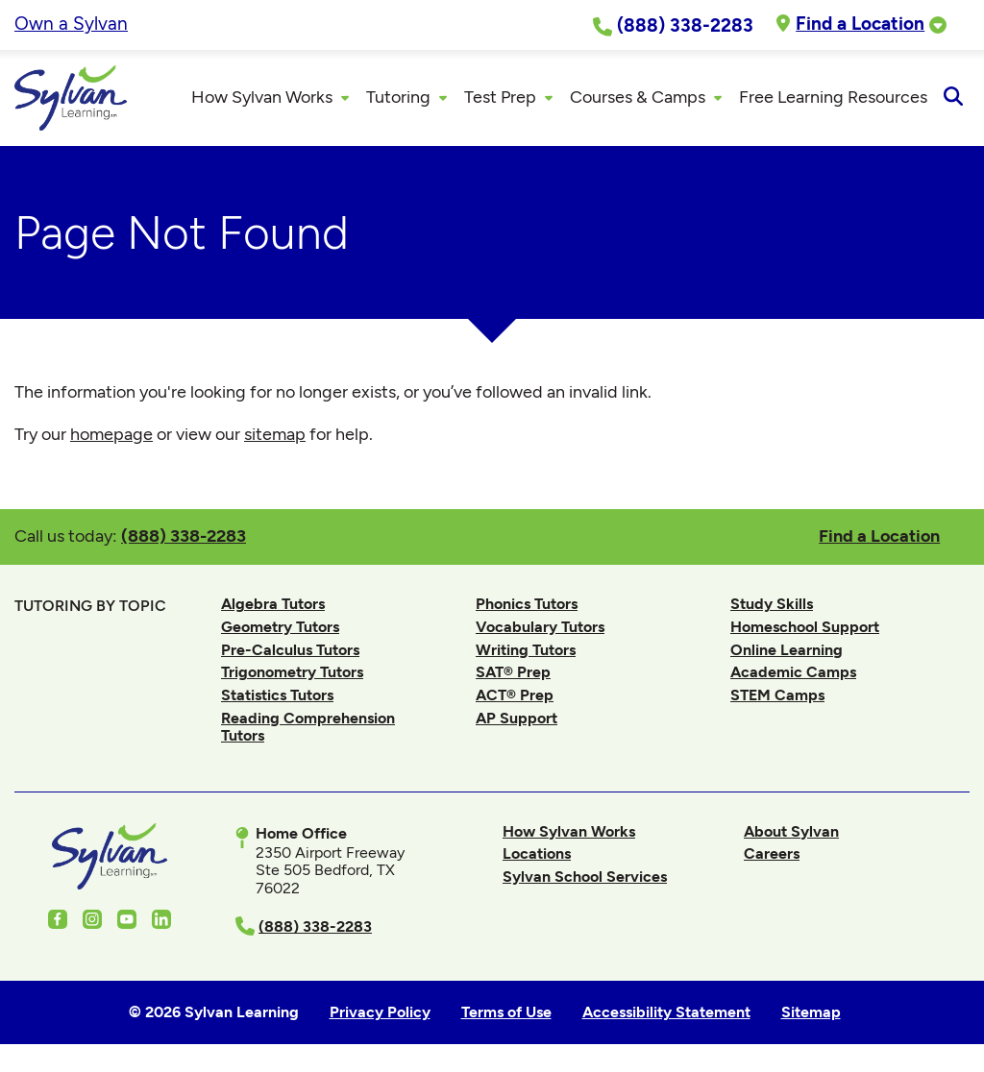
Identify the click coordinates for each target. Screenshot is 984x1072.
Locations (537, 853)
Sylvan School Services (585, 876)
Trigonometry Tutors (292, 672)
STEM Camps (777, 695)
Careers (772, 853)
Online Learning (786, 650)
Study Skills (771, 604)
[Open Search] (953, 98)
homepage (111, 434)
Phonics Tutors (527, 604)
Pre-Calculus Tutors (290, 650)
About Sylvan (791, 831)
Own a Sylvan (71, 23)
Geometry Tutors (280, 627)
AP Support (516, 718)
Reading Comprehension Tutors (308, 726)
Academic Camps (793, 672)
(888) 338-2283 (183, 535)
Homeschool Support (804, 627)
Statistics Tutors (277, 695)
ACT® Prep (515, 695)
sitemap (275, 434)
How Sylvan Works (569, 831)
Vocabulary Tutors (540, 627)
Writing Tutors (526, 650)
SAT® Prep (513, 672)
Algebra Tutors (273, 604)
